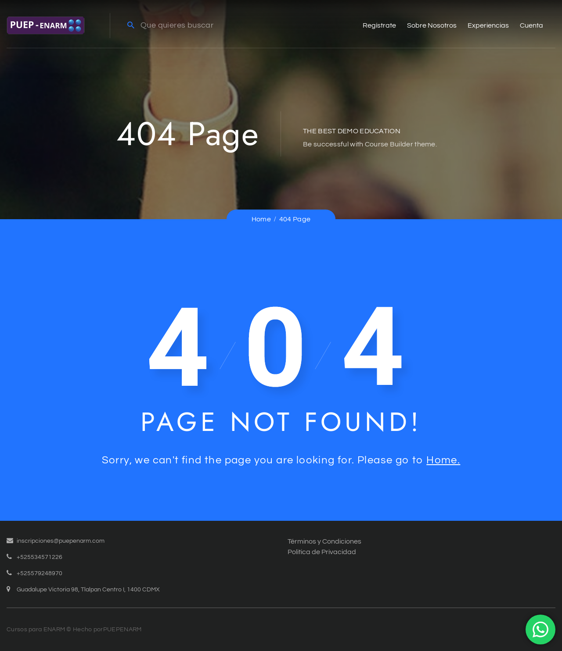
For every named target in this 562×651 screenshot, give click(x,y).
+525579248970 (39, 573)
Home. (443, 460)
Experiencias (488, 25)
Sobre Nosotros (432, 25)
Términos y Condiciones (324, 541)
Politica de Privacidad (322, 551)
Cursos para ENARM (36, 629)
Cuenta (531, 25)
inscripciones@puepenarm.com (60, 541)
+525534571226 (39, 557)
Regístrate (379, 25)
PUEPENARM (122, 629)
